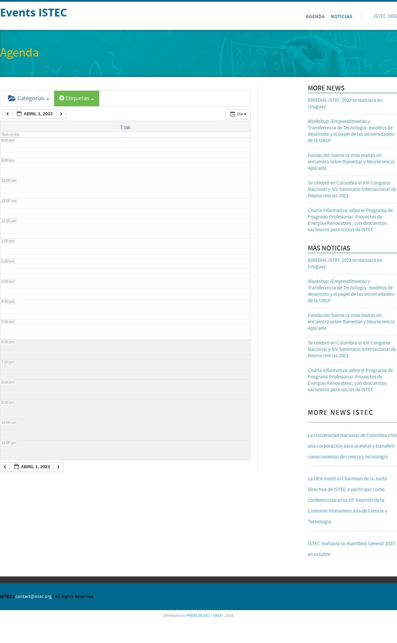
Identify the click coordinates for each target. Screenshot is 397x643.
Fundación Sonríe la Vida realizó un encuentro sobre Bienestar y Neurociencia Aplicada (351, 161)
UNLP (218, 615)
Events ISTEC (33, 12)
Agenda (315, 16)
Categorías (28, 98)
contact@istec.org (33, 597)
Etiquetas (76, 98)
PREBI (192, 615)
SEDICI (204, 615)
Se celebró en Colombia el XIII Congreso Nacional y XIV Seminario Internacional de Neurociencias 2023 (352, 189)
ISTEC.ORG (385, 16)
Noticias (341, 16)
